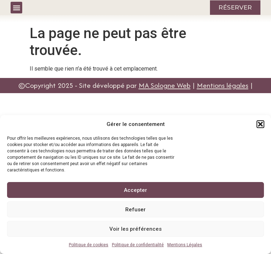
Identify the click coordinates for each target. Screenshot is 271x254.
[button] (260, 124)
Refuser (135, 209)
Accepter (135, 190)
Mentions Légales (184, 244)
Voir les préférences (135, 229)
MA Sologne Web (165, 85)
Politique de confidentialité (138, 244)
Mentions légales (222, 85)
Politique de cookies (88, 244)
